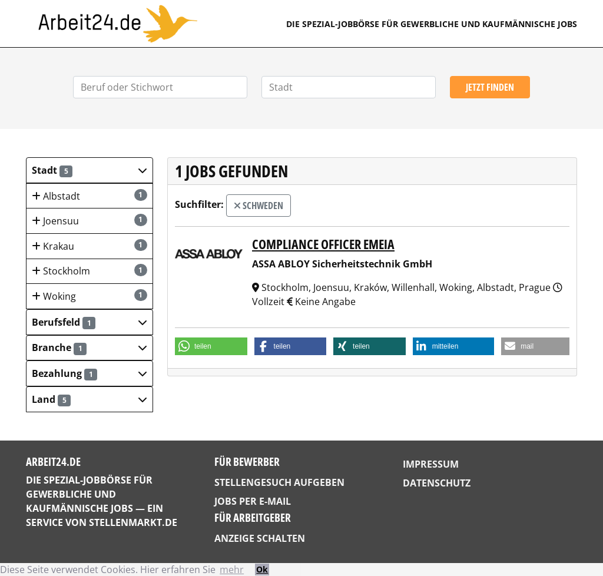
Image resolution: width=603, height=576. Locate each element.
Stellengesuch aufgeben (279, 482)
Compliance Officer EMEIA (323, 244)
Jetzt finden (490, 87)
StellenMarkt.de (133, 522)
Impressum (431, 464)
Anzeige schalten (259, 538)
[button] (89, 170)
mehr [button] (232, 569)
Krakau (89, 246)
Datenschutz (437, 482)
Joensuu (89, 220)
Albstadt (89, 196)
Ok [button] (262, 569)
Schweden (258, 205)
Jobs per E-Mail (252, 501)
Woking (89, 296)
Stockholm (89, 270)
